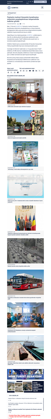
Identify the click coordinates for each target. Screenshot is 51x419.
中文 (27, 3)
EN (30, 1)
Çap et (19, 23)
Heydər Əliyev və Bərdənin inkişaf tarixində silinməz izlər (22, 398)
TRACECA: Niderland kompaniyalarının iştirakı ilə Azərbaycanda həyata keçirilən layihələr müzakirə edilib (24, 234)
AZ (27, 1)
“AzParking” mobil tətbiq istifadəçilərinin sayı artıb (20, 169)
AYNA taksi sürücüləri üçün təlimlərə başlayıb (19, 106)
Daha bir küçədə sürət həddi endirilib (17, 138)
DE (32, 1)
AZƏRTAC (18, 26)
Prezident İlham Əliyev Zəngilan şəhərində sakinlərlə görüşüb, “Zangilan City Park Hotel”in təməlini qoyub (24, 416)
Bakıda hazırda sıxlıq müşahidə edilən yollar (19, 266)
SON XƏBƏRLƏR (13, 395)
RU (28, 1)
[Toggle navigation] (42, 7)
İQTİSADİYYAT (12, 13)
